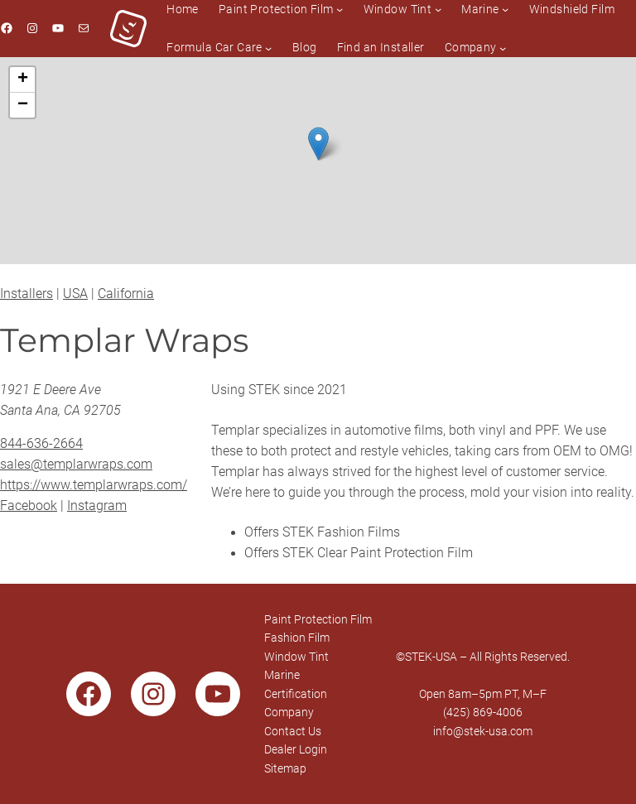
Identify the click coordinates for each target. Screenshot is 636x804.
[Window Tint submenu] (438, 9)
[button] (318, 144)
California (126, 293)
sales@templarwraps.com (76, 464)
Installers (26, 293)
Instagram (97, 505)
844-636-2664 (41, 443)
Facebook (28, 505)
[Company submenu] (502, 47)
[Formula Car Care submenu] (268, 47)
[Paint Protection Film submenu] (339, 9)
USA (75, 293)
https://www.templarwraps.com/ (93, 485)
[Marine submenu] (505, 9)
